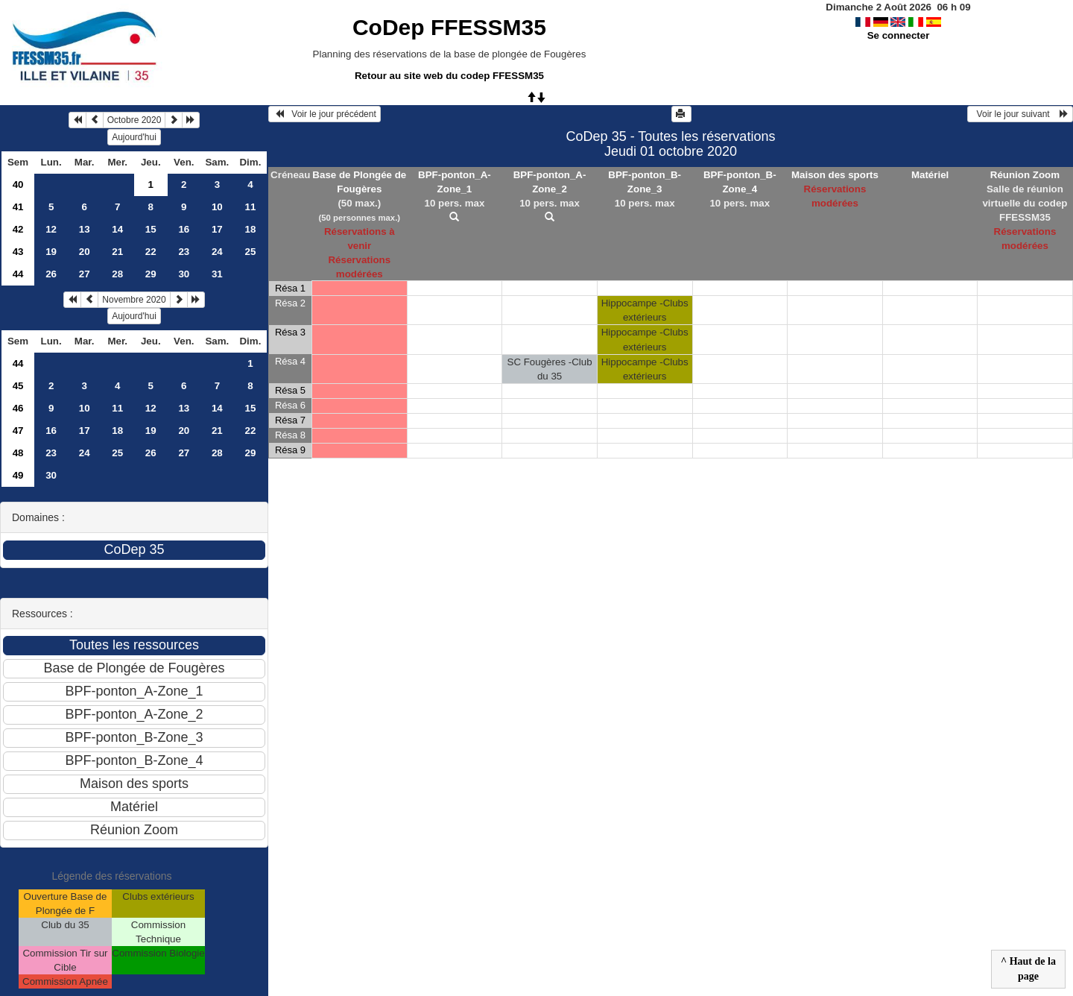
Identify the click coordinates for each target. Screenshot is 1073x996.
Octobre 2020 (134, 120)
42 (18, 229)
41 (18, 206)
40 (18, 184)
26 (51, 274)
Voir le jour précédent (324, 114)
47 (18, 430)
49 (18, 475)
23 (183, 251)
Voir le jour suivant (1020, 114)
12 (51, 229)
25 (250, 251)
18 (250, 229)
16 (183, 229)
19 (51, 251)
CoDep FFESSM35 (449, 27)
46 (18, 408)
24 (217, 251)
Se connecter (898, 35)
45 (18, 385)
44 (18, 274)
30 (183, 274)
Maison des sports (835, 174)
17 (217, 229)
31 (217, 274)
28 (117, 274)
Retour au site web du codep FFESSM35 (449, 75)
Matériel (930, 174)
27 (84, 274)
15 (150, 229)
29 (150, 274)
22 (150, 251)
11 (250, 206)
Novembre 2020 (133, 299)
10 (217, 206)
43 (18, 251)
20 (84, 251)
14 (117, 229)
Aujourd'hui (134, 137)
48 (18, 452)
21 (117, 251)
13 (84, 229)
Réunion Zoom (1025, 174)
